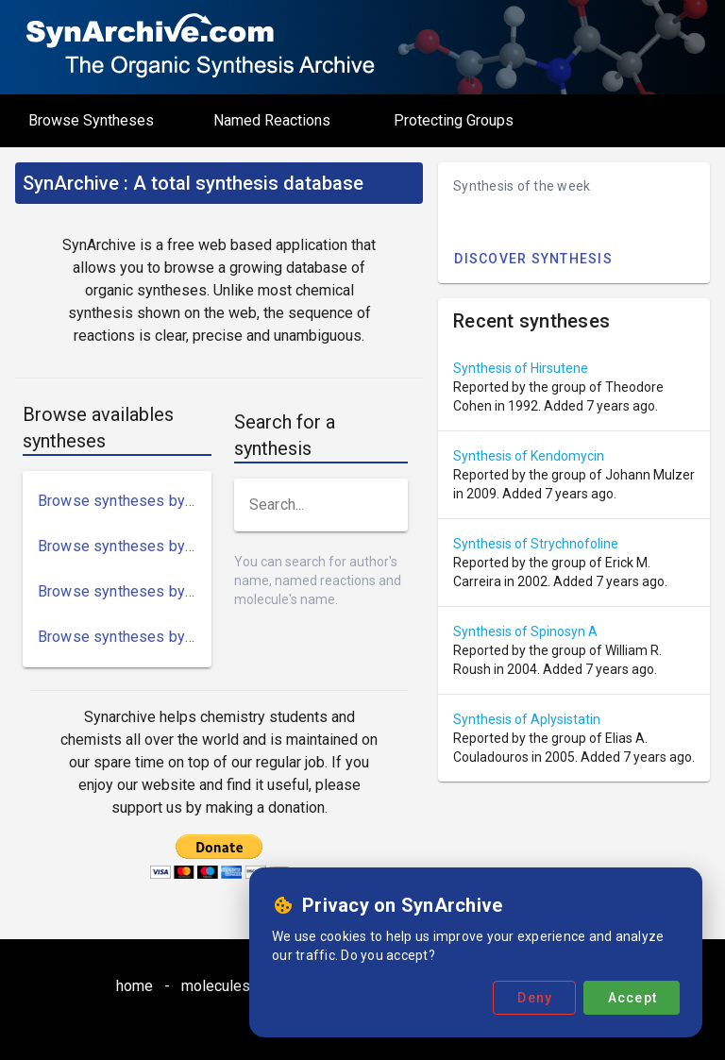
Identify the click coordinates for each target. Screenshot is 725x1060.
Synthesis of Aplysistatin (526, 719)
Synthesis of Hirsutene (520, 368)
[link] (117, 501)
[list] (117, 569)
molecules (215, 986)
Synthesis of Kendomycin (528, 455)
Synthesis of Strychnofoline (535, 543)
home (134, 986)
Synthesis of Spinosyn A (525, 631)
